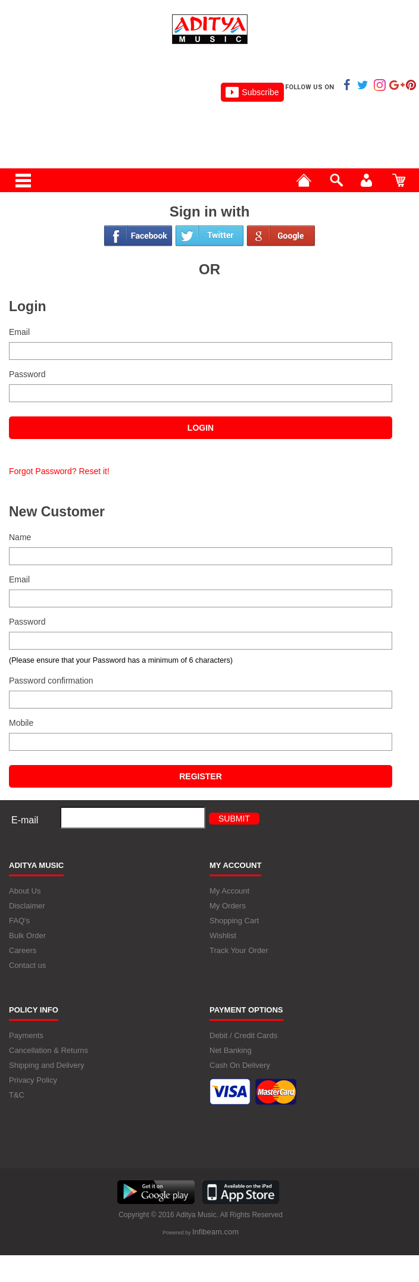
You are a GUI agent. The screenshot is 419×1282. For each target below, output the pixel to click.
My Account (229, 890)
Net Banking (231, 1050)
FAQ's (19, 920)
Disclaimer (27, 905)
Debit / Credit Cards (243, 1035)
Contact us (27, 965)
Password (27, 374)
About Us (24, 890)
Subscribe (252, 92)
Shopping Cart (234, 920)
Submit (234, 818)
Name (20, 537)
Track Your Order (239, 950)
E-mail (24, 820)
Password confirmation (51, 680)
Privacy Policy (33, 1080)
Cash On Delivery (240, 1065)
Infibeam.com (215, 1231)
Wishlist (223, 935)
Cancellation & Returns (48, 1050)
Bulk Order (27, 935)
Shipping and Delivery (46, 1065)
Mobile (21, 723)
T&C (16, 1094)
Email (19, 332)
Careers (22, 950)
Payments (26, 1035)
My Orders (228, 905)
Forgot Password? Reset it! (59, 471)
